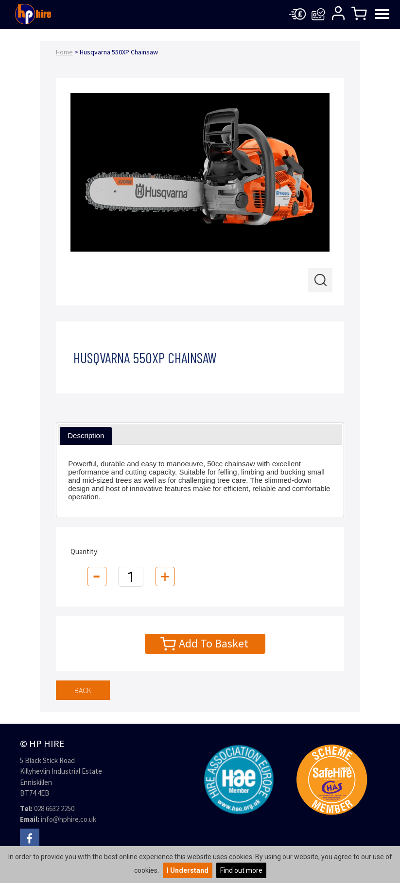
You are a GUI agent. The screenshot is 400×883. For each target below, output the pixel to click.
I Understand (188, 870)
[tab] (86, 436)
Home (64, 52)
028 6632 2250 (54, 808)
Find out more (241, 870)
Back (82, 690)
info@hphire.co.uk (68, 819)
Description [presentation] (86, 435)
